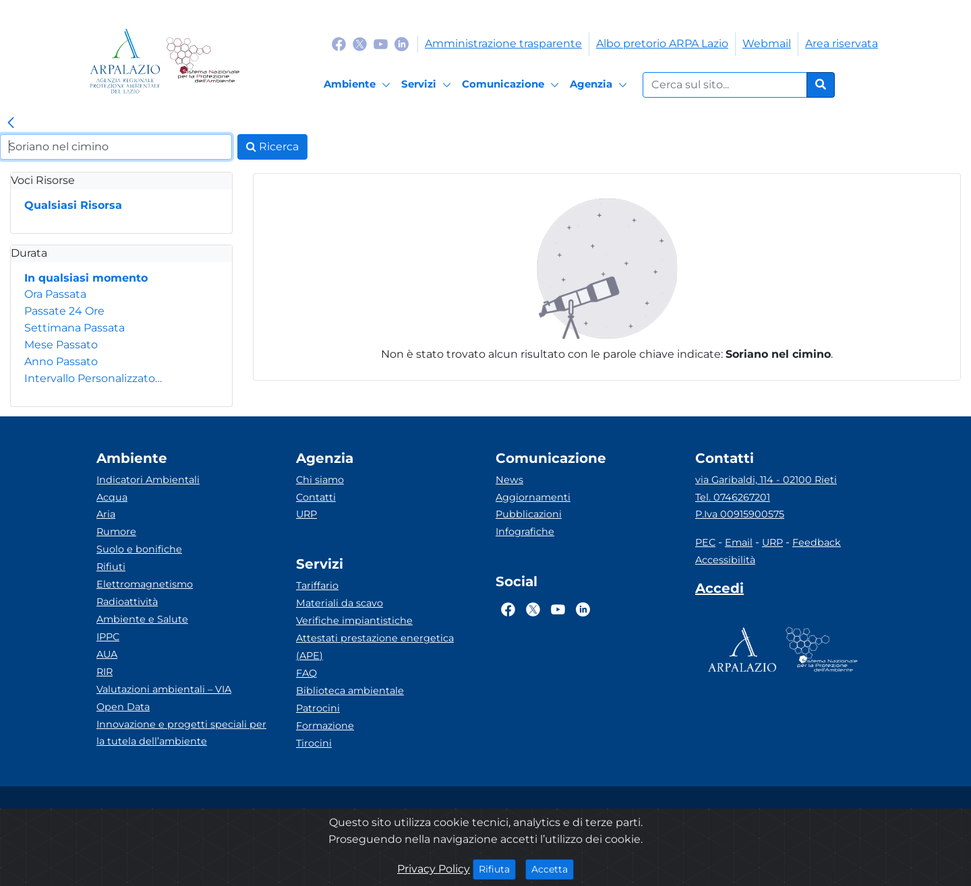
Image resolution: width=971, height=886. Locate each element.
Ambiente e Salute (142, 619)
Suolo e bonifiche (139, 549)
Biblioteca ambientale (350, 691)
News (509, 480)
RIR (104, 672)
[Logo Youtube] (381, 43)
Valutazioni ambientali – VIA (163, 689)
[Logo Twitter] (360, 43)
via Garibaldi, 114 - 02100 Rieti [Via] (766, 480)
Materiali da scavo (339, 603)
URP (306, 514)
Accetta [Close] (552, 868)
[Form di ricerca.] (725, 85)
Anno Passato (61, 361)
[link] (11, 123)
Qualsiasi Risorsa (73, 205)
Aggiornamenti (533, 497)
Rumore (116, 532)
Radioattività (127, 602)
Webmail (766, 43)
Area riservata (841, 43)
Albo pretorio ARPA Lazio (662, 43)
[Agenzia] (600, 85)
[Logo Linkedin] (401, 43)
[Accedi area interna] (719, 591)
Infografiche (525, 532)
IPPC (107, 637)
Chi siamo (320, 480)
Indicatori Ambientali (148, 480)
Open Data (123, 707)
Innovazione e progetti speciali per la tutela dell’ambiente (181, 733)
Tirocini (314, 743)
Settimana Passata (74, 327)
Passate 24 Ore (64, 311)
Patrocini (318, 708)
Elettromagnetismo (144, 584)
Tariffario (317, 585)
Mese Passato (61, 344)
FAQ (306, 673)
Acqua (111, 497)
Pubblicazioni (529, 514)
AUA (106, 654)
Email (739, 542)
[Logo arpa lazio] (125, 61)
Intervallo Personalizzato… (93, 378)
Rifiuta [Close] (497, 868)
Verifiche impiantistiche (354, 620)
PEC (705, 542)
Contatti (316, 497)
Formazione (325, 726)
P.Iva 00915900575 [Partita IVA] (739, 514)
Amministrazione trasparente (503, 43)
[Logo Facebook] (339, 43)
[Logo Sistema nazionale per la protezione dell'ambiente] (202, 61)
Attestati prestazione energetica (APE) (375, 647)
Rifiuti (110, 567)
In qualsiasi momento (86, 278)
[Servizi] (428, 85)
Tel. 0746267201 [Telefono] (732, 497)
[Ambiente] (359, 85)
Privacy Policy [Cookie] (433, 868)
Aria (105, 514)
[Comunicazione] (512, 85)
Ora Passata (55, 294)
